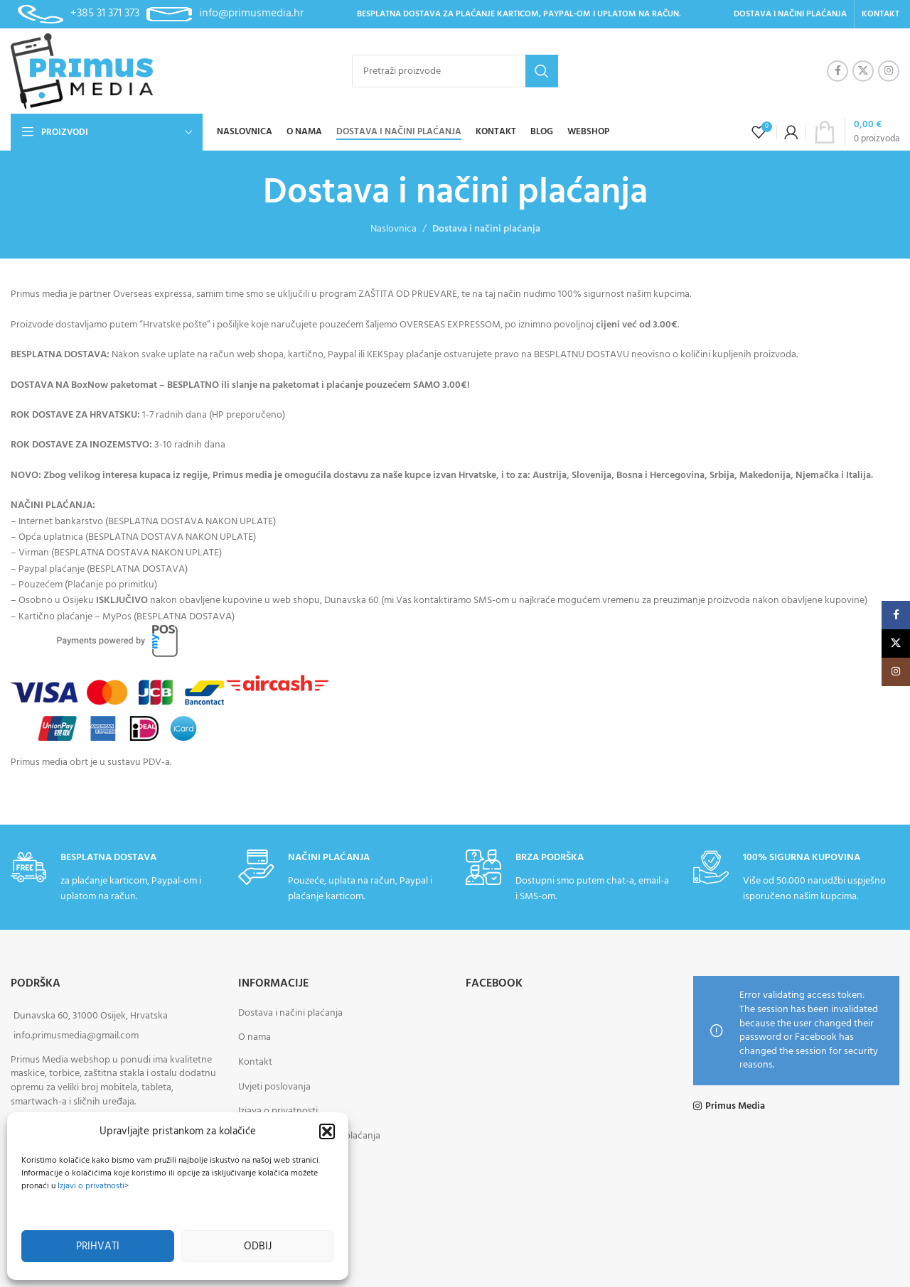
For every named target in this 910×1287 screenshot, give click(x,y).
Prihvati (97, 1246)
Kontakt (255, 1062)
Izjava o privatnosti (278, 1111)
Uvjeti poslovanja (274, 1087)
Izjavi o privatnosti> (93, 1186)
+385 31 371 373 (104, 13)
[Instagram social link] (888, 71)
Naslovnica (393, 229)
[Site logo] (82, 71)
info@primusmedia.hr (251, 13)
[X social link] (863, 71)
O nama (254, 1037)
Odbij (258, 1246)
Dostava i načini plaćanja (290, 1013)
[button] (327, 1131)
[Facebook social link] (837, 71)
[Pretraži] (455, 71)
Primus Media (735, 1106)
